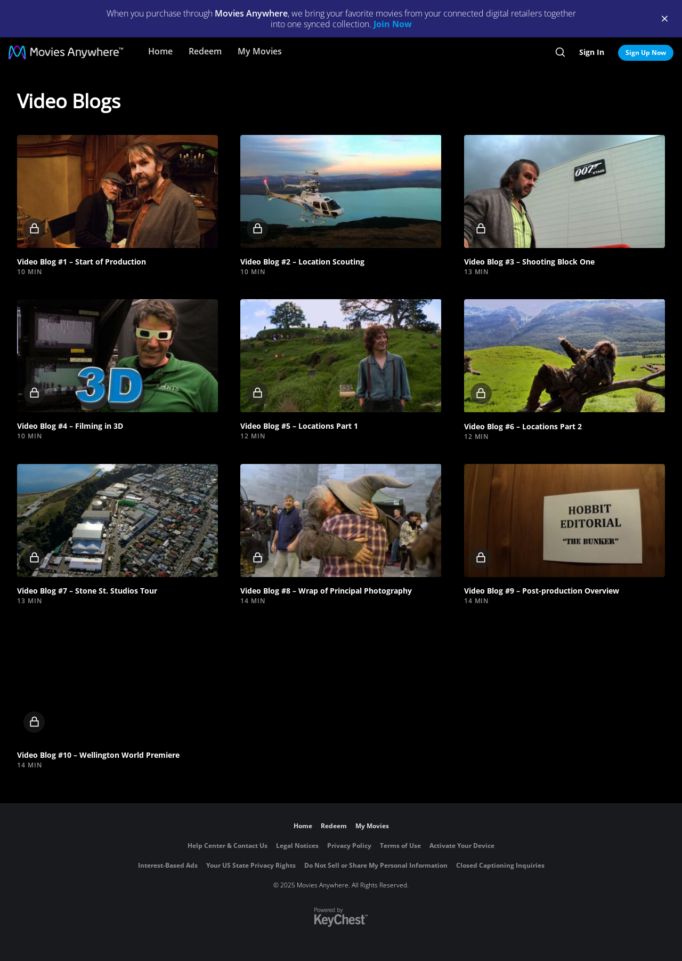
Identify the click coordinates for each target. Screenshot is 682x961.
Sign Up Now (646, 52)
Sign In (591, 52)
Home (160, 51)
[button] (117, 191)
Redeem (205, 51)
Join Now (393, 24)
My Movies (260, 51)
